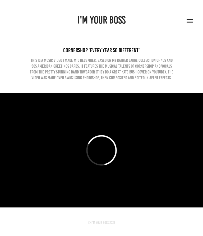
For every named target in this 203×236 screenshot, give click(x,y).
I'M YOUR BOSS (101, 20)
